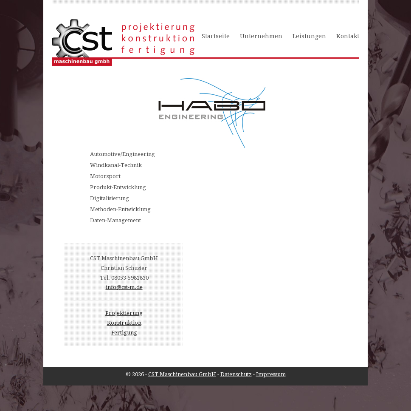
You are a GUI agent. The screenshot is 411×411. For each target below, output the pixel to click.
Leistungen (309, 36)
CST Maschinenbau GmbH (182, 374)
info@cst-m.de (124, 287)
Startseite (216, 36)
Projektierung (124, 313)
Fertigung (124, 332)
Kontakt (347, 36)
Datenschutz (236, 374)
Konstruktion (124, 323)
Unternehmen (261, 36)
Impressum (271, 374)
